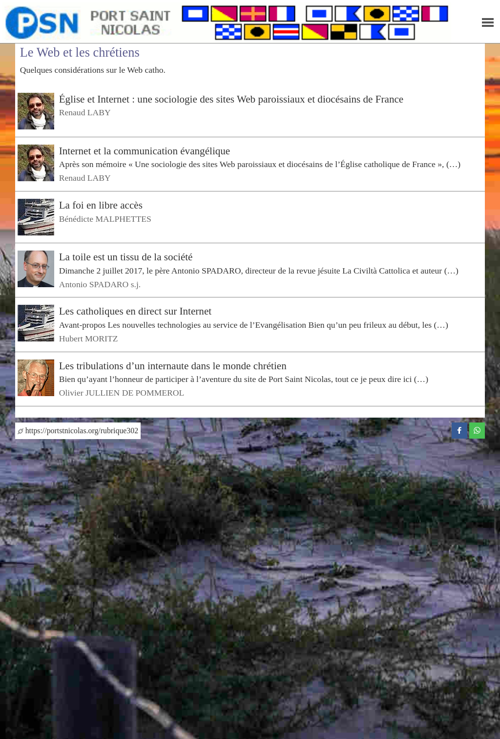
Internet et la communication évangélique (144, 151)
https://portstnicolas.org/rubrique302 (78, 430)
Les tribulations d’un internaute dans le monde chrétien (173, 366)
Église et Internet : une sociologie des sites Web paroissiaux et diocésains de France (231, 99)
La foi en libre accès (101, 205)
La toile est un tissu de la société (126, 257)
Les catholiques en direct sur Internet (135, 311)
